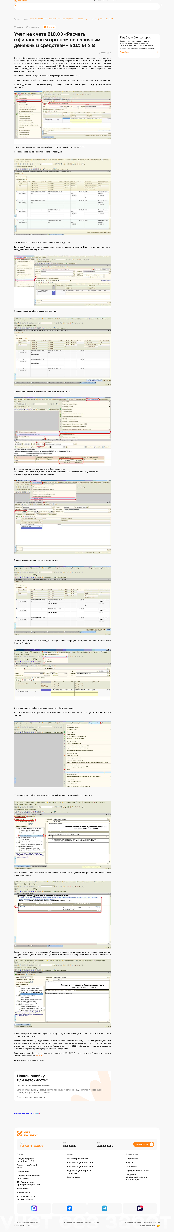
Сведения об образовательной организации (136, 1176)
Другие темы (73, 1176)
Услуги (129, 1161)
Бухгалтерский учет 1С (79, 1158)
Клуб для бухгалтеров (137, 1169)
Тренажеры (131, 1165)
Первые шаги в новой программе (28, 1175)
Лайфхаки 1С (24, 1191)
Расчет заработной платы (27, 1165)
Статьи (25, 19)
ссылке (39, 1056)
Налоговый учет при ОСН (80, 1161)
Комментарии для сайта (27, 1114)
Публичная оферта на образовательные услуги (141, 1222)
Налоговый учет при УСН (80, 1165)
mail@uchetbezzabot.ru (32, 1145)
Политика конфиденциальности (27, 1222)
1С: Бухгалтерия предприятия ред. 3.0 (28, 1182)
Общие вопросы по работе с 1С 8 (25, 1159)
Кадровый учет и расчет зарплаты (80, 1170)
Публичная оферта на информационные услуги (81, 1222)
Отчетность (23, 1171)
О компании (132, 1158)
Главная (17, 19)
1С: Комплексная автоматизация (26, 1196)
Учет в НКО (23, 1187)
